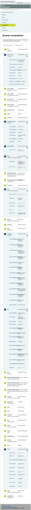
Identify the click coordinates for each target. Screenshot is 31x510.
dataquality (10, 146)
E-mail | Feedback (6, 505)
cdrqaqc (13, 316)
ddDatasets (14, 129)
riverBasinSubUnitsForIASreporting (14, 354)
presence (13, 72)
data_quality (14, 64)
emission (13, 463)
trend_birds (14, 78)
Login (20, 3)
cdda (8, 113)
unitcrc (13, 212)
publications (10, 436)
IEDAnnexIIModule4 (12, 389)
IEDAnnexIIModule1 (12, 377)
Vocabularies (5, 25)
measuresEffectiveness (14, 328)
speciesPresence (14, 359)
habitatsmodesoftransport (14, 294)
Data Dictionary (12, 9)
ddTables (13, 132)
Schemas (4, 22)
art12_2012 (10, 54)
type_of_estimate (14, 81)
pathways (13, 341)
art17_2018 (10, 104)
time (12, 478)
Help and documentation (7, 12)
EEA (8, 1)
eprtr (8, 156)
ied (8, 372)
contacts (13, 126)
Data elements (5, 20)
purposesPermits (14, 345)
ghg (8, 228)
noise (8, 430)
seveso (9, 440)
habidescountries (14, 272)
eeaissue (13, 135)
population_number (14, 70)
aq (8, 49)
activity (13, 161)
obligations (14, 138)
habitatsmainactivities (14, 283)
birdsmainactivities (14, 244)
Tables (3, 17)
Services (4, 27)
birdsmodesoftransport (14, 256)
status (12, 141)
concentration (14, 459)
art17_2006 (10, 94)
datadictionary (11, 121)
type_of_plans (14, 84)
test (8, 445)
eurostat (9, 185)
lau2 (8, 411)
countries (13, 321)
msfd (8, 425)
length (12, 467)
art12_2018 (10, 88)
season (13, 75)
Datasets (4, 14)
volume (13, 486)
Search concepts (19, 45)
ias (8, 309)
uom (8, 449)
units (12, 367)
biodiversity (10, 110)
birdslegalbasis (14, 239)
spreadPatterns (14, 363)
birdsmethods (14, 250)
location (13, 67)
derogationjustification (14, 267)
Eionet (7, 9)
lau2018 (9, 414)
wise (8, 490)
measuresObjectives (14, 336)
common (9, 117)
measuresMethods (14, 332)
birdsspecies (14, 262)
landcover (10, 402)
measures (13, 324)
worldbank (10, 496)
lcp (8, 420)
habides (9, 234)
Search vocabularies (8, 45)
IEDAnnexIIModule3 (12, 382)
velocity (13, 482)
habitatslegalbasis (14, 277)
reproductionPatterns (14, 349)
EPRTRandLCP (11, 173)
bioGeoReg (14, 313)
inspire (9, 396)
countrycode (14, 59)
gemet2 (9, 224)
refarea (13, 206)
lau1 (8, 407)
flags (12, 198)
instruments (14, 304)
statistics (13, 474)
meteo (12, 471)
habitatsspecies (14, 300)
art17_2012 (10, 99)
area (12, 455)
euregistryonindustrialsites (12, 180)
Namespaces (5, 30)
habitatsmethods (14, 288)
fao (8, 189)
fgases (9, 219)
